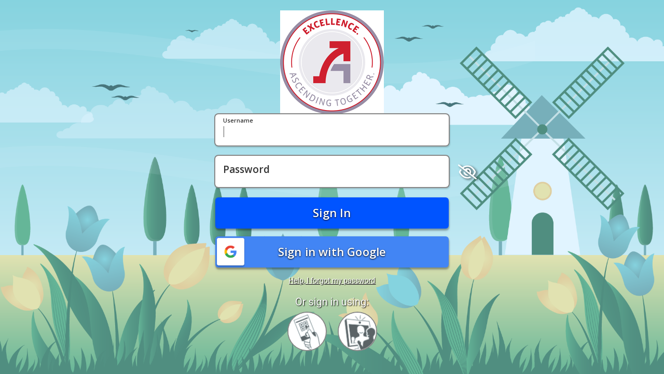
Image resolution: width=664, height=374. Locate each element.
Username (238, 120)
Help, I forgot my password (332, 280)
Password (246, 170)
